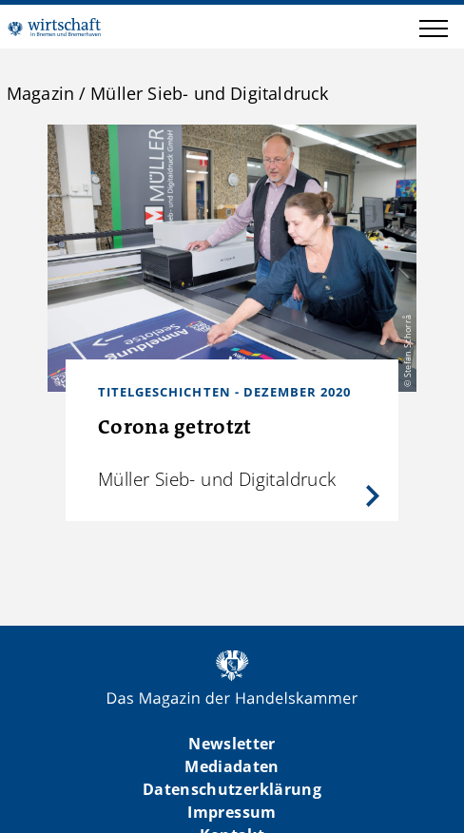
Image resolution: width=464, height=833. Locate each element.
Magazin (40, 93)
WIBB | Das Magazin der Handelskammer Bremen (54, 26)
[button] (433, 31)
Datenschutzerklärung (232, 789)
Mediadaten (231, 766)
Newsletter (231, 743)
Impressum (231, 812)
